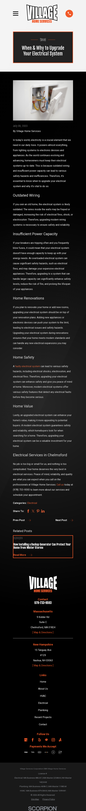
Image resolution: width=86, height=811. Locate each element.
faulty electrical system (27, 366)
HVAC (43, 695)
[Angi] (60, 739)
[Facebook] (32, 739)
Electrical (32, 503)
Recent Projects (43, 717)
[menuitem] (35, 799)
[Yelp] (39, 739)
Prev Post (22, 520)
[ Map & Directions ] (42, 632)
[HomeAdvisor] (46, 739)
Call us (60, 484)
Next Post (64, 520)
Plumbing (43, 710)
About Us (43, 688)
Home (43, 681)
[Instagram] (53, 739)
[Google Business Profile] (25, 739)
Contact (43, 724)
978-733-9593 (43, 602)
